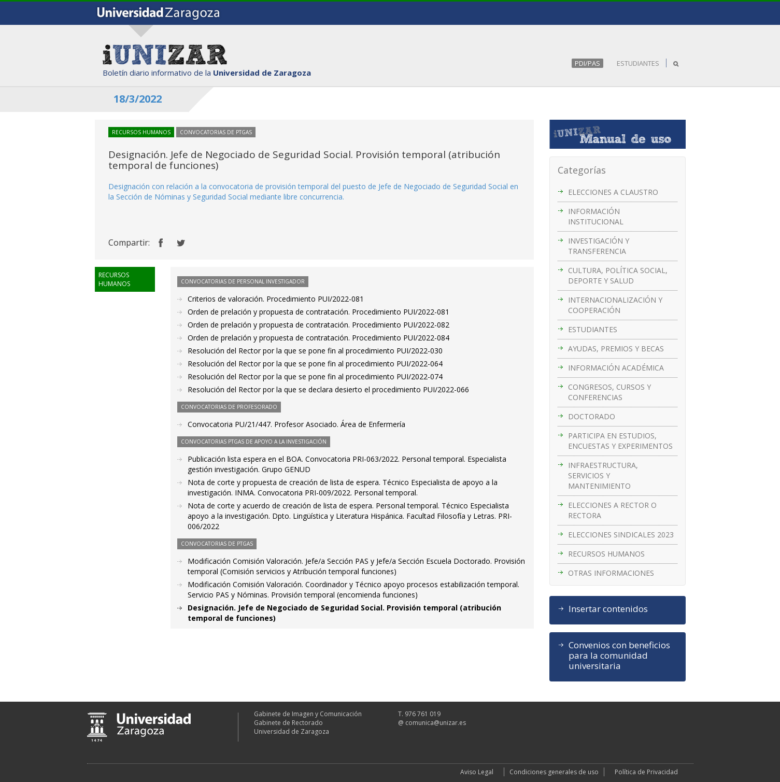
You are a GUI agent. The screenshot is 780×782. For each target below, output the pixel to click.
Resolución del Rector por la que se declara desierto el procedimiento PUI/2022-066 (328, 389)
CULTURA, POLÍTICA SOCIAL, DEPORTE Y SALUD (618, 275)
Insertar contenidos (608, 609)
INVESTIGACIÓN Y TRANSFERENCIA (598, 246)
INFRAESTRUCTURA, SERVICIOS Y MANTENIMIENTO (603, 475)
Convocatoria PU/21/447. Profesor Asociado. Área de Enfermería (296, 424)
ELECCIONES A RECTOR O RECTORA (612, 510)
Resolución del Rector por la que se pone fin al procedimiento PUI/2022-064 (315, 363)
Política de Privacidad (646, 771)
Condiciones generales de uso (554, 771)
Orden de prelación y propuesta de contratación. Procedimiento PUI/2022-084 (318, 338)
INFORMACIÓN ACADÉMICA (616, 368)
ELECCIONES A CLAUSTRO (613, 192)
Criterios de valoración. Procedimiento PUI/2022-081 (276, 299)
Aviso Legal (476, 771)
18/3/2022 (138, 99)
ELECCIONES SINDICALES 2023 (621, 534)
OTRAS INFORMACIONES (611, 573)
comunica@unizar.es (435, 722)
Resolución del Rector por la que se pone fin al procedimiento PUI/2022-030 (315, 351)
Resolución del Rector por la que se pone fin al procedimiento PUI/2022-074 (315, 376)
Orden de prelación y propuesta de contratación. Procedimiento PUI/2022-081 (318, 312)
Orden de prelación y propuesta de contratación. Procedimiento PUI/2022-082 (318, 325)
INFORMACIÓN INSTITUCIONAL (595, 216)
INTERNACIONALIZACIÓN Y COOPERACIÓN (615, 305)
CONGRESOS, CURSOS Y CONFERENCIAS (609, 392)
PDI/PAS (587, 63)
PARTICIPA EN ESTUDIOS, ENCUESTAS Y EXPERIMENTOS (620, 441)
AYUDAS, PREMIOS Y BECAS (616, 348)
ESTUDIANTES (638, 63)
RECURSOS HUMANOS (606, 554)
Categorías (582, 170)
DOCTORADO (591, 416)
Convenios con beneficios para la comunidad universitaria (619, 655)
